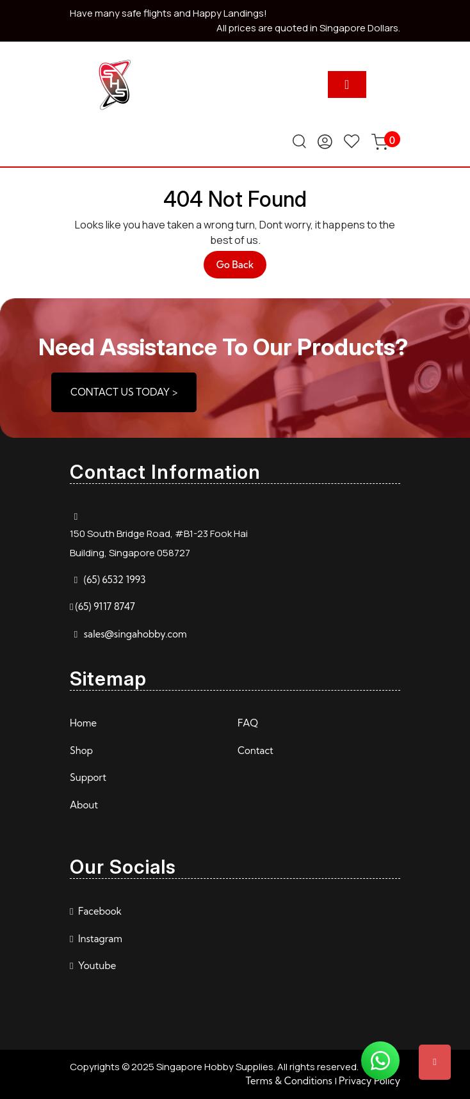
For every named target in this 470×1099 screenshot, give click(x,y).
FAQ (248, 723)
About (84, 805)
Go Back (241, 267)
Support (88, 777)
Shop (81, 750)
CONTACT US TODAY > (123, 392)
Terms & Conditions (288, 1081)
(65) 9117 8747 (104, 606)
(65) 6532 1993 (115, 580)
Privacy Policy (369, 1081)
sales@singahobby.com (135, 634)
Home (83, 723)
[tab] (347, 84)
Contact (255, 750)
